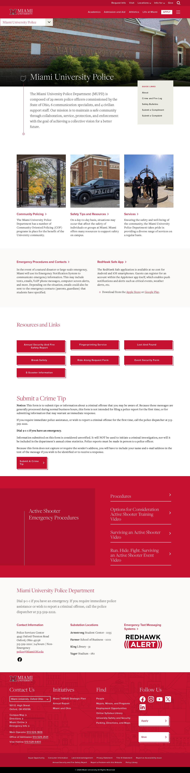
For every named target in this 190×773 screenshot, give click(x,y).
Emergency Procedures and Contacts (42, 262)
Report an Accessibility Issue (149, 758)
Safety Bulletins (150, 104)
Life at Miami (150, 12)
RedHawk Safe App (110, 262)
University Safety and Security (113, 718)
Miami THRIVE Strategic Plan (69, 698)
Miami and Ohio (62, 708)
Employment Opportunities (111, 708)
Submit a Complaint (152, 115)
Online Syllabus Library (109, 713)
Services (130, 214)
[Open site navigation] (178, 12)
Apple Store (133, 292)
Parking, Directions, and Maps (113, 722)
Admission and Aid (114, 12)
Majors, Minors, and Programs (113, 703)
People (100, 698)
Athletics (134, 12)
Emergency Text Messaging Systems (142, 627)
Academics (94, 12)
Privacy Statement (105, 758)
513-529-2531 (40, 737)
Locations (143, 3)
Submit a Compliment (153, 110)
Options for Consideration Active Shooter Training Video (140, 514)
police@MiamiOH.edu (30, 651)
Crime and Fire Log (152, 98)
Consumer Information (58, 758)
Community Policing (30, 214)
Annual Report (61, 703)
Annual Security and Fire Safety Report (70, 762)
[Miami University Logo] (21, 12)
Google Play (152, 292)
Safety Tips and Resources (88, 214)
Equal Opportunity (36, 758)
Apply (167, 12)
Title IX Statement (124, 758)
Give (170, 3)
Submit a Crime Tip (29, 463)
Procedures (140, 496)
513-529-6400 (32, 741)
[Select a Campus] (30, 699)
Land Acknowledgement (82, 758)
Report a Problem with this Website (106, 762)
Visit (131, 3)
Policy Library (132, 762)
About (145, 92)
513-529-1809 (35, 732)
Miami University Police (19, 22)
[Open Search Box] (178, 3)
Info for (158, 3)
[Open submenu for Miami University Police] (49, 22)
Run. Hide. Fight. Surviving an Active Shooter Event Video (140, 555)
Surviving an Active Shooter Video (140, 534)
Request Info (118, 3)
